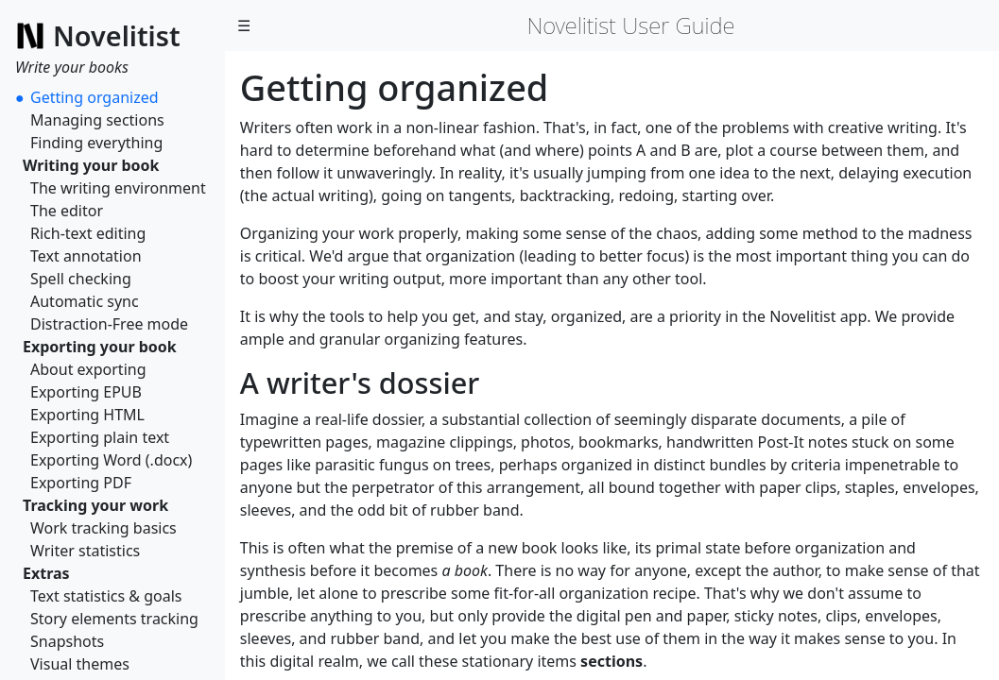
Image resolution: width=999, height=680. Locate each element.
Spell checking (80, 278)
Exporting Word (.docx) (111, 460)
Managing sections (97, 120)
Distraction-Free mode (109, 324)
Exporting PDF (80, 482)
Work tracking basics (103, 528)
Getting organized (94, 97)
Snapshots (67, 641)
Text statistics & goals (105, 596)
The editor (66, 210)
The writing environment (118, 188)
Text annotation (86, 256)
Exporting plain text (99, 437)
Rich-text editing (88, 233)
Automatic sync (84, 301)
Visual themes (79, 664)
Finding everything (96, 142)
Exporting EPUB (86, 392)
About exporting (88, 369)
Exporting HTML (87, 414)
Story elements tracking (114, 618)
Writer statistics (85, 550)
